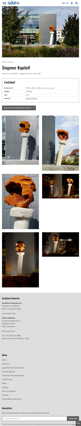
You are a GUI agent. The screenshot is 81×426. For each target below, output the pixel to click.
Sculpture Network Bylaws (13, 376)
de (67, 3)
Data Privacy (7, 379)
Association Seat (9, 313)
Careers (5, 387)
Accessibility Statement (12, 399)
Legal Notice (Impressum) (13, 368)
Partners (5, 364)
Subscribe (73, 418)
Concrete (34, 98)
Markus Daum (8, 62)
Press (4, 383)
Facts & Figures (8, 372)
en (63, 3)
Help (4, 360)
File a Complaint (9, 391)
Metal (28, 98)
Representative (8, 331)
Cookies (5, 395)
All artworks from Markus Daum (19, 108)
